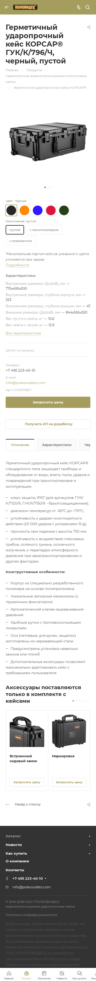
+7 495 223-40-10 (20, 370)
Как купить (16, 853)
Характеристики (57, 445)
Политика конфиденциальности (31, 915)
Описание (20, 445)
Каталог (13, 836)
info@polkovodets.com (26, 383)
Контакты (15, 870)
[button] (45, 187)
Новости (14, 844)
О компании (17, 861)
